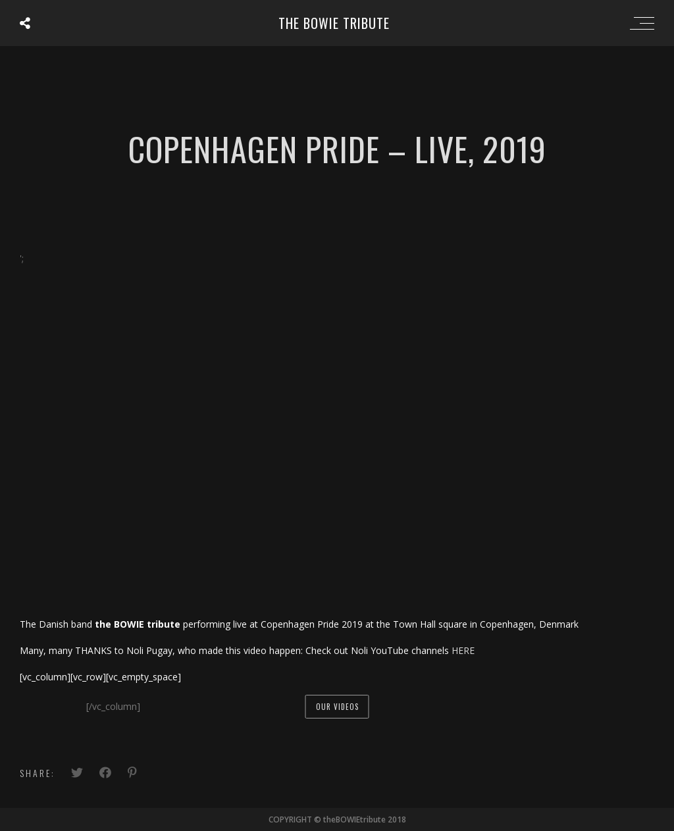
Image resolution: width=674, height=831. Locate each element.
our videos (337, 706)
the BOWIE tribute (334, 23)
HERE (463, 650)
